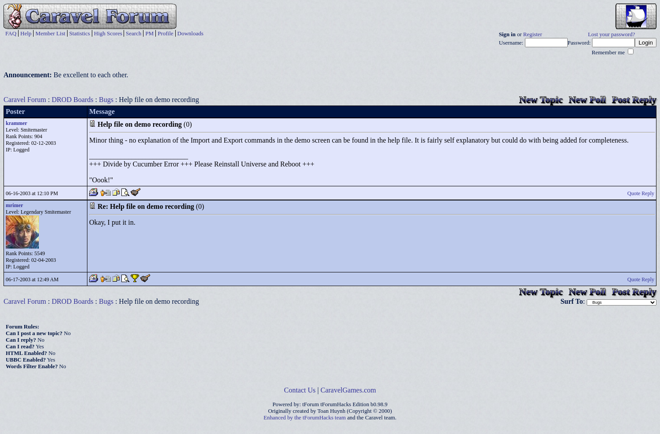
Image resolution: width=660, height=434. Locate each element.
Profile (165, 33)
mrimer (14, 205)
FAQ (10, 33)
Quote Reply (640, 193)
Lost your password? (611, 34)
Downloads (190, 33)
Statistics (79, 33)
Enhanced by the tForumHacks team (305, 418)
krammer (16, 123)
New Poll (587, 99)
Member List (50, 33)
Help (25, 33)
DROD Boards (73, 99)
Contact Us (300, 390)
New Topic (540, 99)
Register (532, 34)
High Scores (108, 33)
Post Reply (634, 99)
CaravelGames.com (348, 390)
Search (133, 33)
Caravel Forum (25, 99)
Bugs (106, 99)
